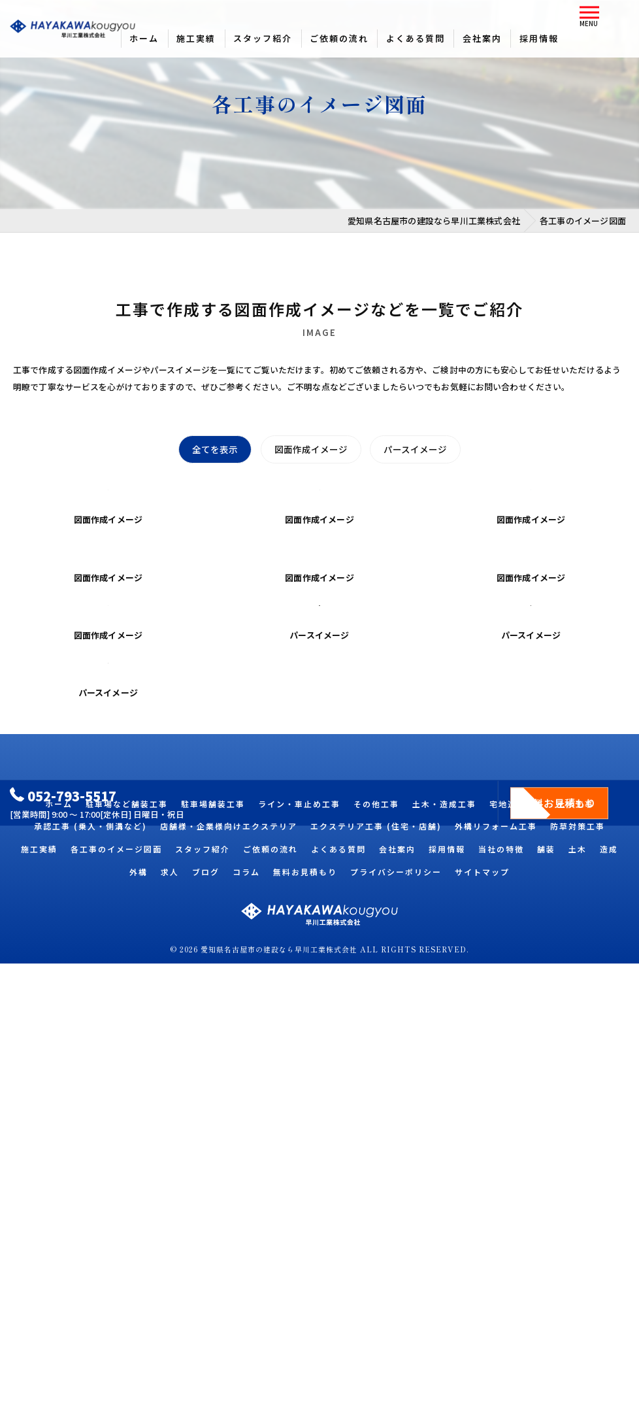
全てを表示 (214, 449)
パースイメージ (416, 449)
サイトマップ (482, 1316)
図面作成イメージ (310, 449)
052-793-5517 (64, 1236)
